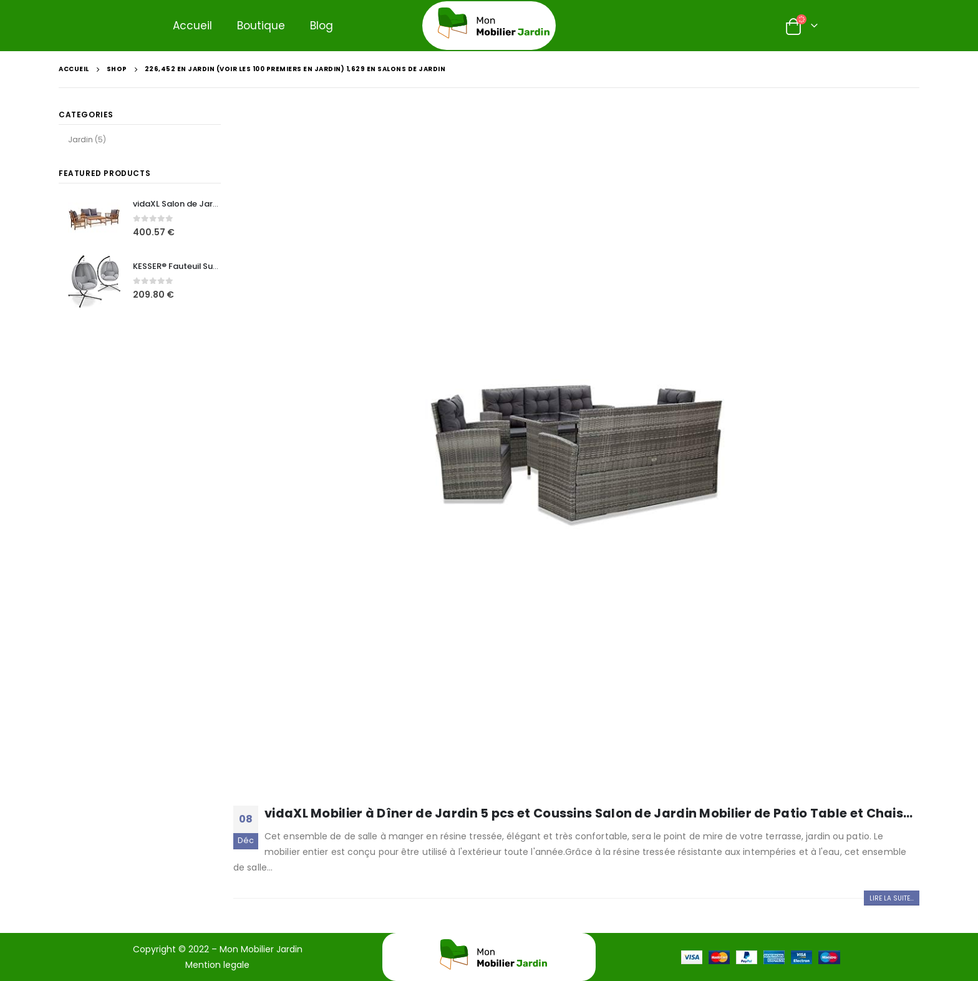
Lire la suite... (891, 898)
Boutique (261, 25)
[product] (94, 219)
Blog (321, 25)
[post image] (576, 453)
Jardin (80, 139)
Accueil (192, 25)
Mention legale (217, 965)
